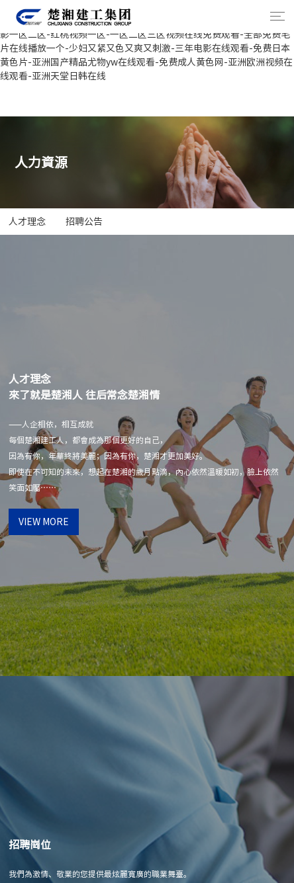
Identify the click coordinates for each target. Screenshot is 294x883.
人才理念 (27, 221)
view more (44, 521)
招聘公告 (84, 221)
